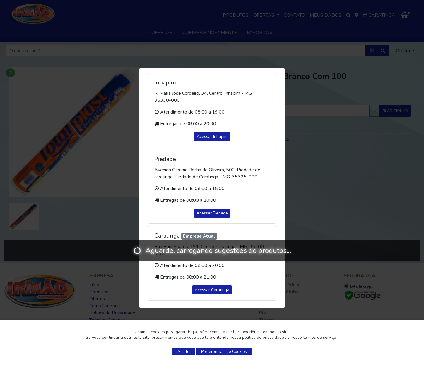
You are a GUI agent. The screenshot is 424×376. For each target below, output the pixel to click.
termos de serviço (320, 337)
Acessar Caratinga (212, 290)
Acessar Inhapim (212, 136)
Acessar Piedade (212, 213)
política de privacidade (263, 337)
